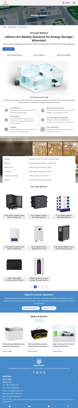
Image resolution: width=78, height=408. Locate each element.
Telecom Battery (39, 55)
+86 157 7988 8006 (16, 393)
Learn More (7, 351)
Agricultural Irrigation (64, 55)
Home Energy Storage (14, 55)
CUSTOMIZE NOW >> (31, 308)
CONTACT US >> (48, 308)
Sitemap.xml (55, 368)
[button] (36, 320)
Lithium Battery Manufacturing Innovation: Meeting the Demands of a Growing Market (13, 345)
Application (12, 27)
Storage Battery (22, 27)
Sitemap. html (65, 368)
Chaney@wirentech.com (15, 391)
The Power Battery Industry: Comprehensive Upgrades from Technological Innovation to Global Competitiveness (39, 345)
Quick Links (7, 379)
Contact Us (7, 382)
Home (5, 27)
